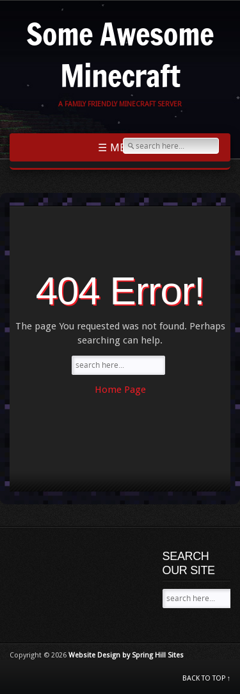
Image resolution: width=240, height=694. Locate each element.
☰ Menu (120, 147)
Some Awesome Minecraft (120, 54)
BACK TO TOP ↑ (206, 678)
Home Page (120, 389)
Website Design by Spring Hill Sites (126, 655)
